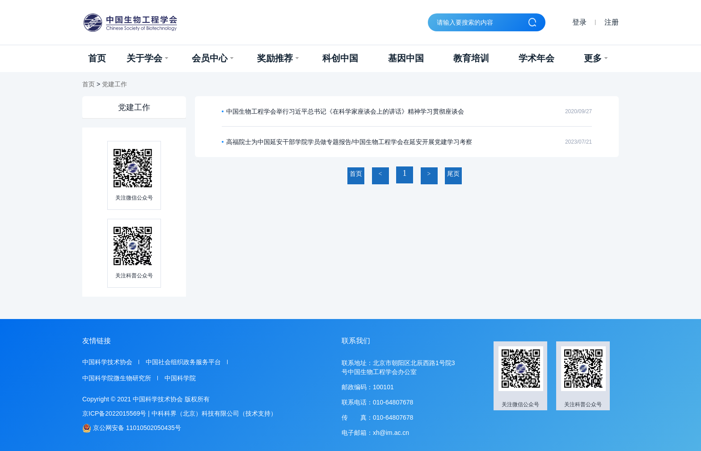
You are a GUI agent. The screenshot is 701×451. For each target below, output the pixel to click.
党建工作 (114, 84)
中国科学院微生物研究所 (116, 378)
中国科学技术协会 (107, 362)
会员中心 (212, 58)
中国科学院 (180, 378)
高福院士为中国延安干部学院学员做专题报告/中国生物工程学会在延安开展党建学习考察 (349, 141)
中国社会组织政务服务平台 (183, 362)
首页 (97, 58)
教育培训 (471, 58)
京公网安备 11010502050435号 (131, 428)
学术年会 (536, 58)
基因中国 (406, 58)
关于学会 (147, 58)
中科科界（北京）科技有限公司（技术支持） (214, 413)
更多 (596, 58)
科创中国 (340, 58)
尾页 (453, 173)
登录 (579, 22)
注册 (611, 22)
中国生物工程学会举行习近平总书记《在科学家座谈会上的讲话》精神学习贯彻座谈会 (345, 111)
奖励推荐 (278, 58)
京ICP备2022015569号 (114, 413)
